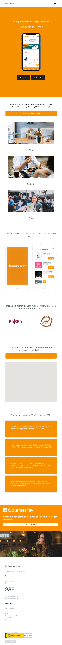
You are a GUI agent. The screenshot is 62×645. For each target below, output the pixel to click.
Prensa (7, 583)
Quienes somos (9, 581)
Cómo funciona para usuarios (13, 596)
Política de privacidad (11, 615)
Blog (6, 613)
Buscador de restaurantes (31, 356)
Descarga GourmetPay (31, 113)
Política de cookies (10, 620)
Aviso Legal (8, 618)
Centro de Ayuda (10, 609)
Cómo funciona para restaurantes (14, 598)
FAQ (6, 611)
